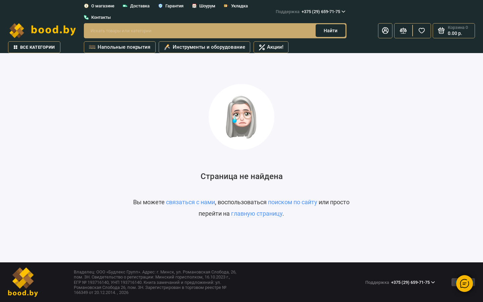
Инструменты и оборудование (204, 47)
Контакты (97, 17)
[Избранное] (422, 30)
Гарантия (171, 5)
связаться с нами (190, 202)
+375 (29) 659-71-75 (310, 11)
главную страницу (256, 213)
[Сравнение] (403, 30)
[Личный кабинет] (385, 30)
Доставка (136, 5)
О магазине (99, 5)
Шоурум (204, 5)
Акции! (271, 47)
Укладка (236, 5)
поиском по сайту (292, 202)
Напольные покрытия (119, 47)
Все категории (34, 47)
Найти (330, 30)
